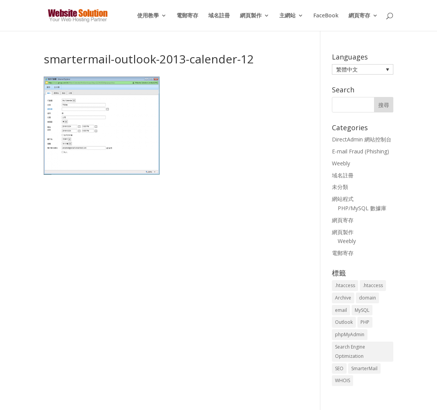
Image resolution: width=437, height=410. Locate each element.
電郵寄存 (187, 16)
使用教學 (148, 16)
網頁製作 (251, 16)
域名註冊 (219, 16)
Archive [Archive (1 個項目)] (343, 297)
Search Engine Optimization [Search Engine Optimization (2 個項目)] (350, 351)
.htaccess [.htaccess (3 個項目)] (345, 285)
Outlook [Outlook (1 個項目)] (344, 322)
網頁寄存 (359, 16)
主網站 (287, 16)
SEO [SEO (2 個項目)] (339, 368)
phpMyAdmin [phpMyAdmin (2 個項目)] (349, 334)
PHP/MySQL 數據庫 (362, 208)
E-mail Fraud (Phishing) (360, 151)
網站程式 (343, 198)
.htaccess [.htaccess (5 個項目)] (373, 285)
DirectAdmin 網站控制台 (361, 139)
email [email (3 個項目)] (341, 310)
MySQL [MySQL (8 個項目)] (362, 310)
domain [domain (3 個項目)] (367, 297)
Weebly (341, 163)
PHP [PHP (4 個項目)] (364, 322)
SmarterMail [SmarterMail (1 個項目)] (364, 368)
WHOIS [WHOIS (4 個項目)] (342, 380)
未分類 (340, 187)
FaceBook (325, 16)
